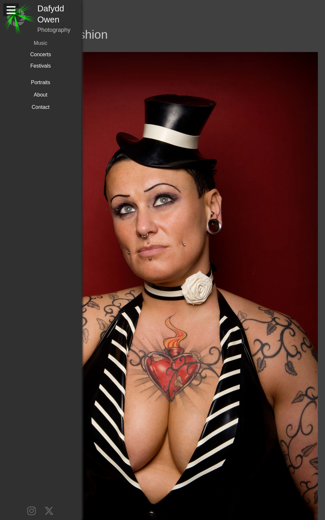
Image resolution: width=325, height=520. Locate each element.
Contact (40, 107)
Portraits (40, 82)
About (40, 95)
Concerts (40, 54)
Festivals (40, 66)
